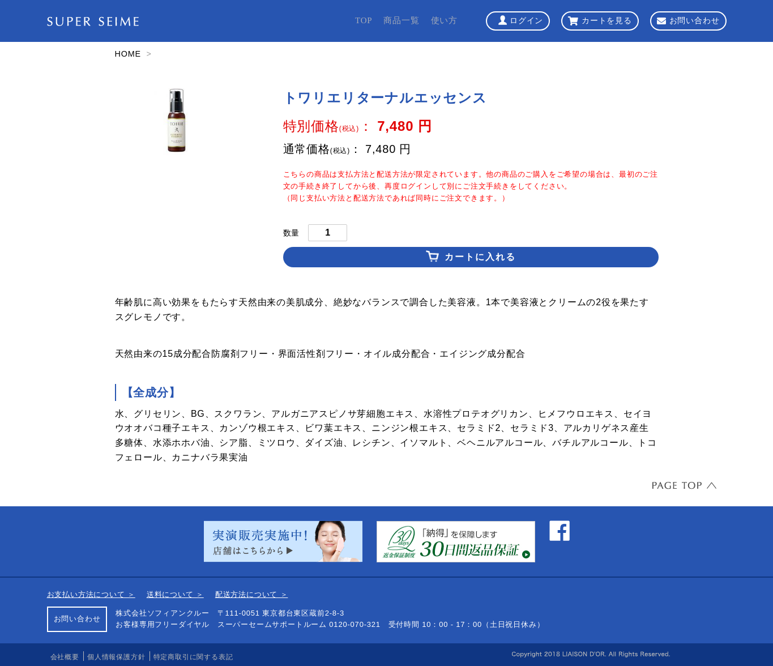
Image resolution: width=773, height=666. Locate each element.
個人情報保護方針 (116, 657)
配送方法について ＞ (251, 594)
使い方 (444, 20)
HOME (128, 53)
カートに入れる (480, 257)
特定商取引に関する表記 (193, 657)
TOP (363, 20)
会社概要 (64, 657)
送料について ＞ (175, 594)
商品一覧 (401, 20)
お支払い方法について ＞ (91, 594)
